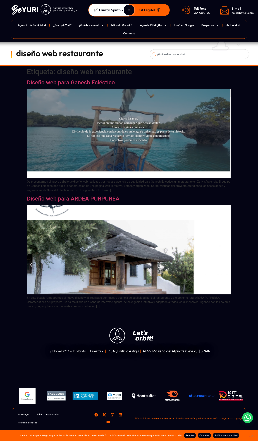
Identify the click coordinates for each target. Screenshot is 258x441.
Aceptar (190, 435)
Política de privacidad (226, 435)
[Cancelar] (252, 435)
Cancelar (204, 435)
